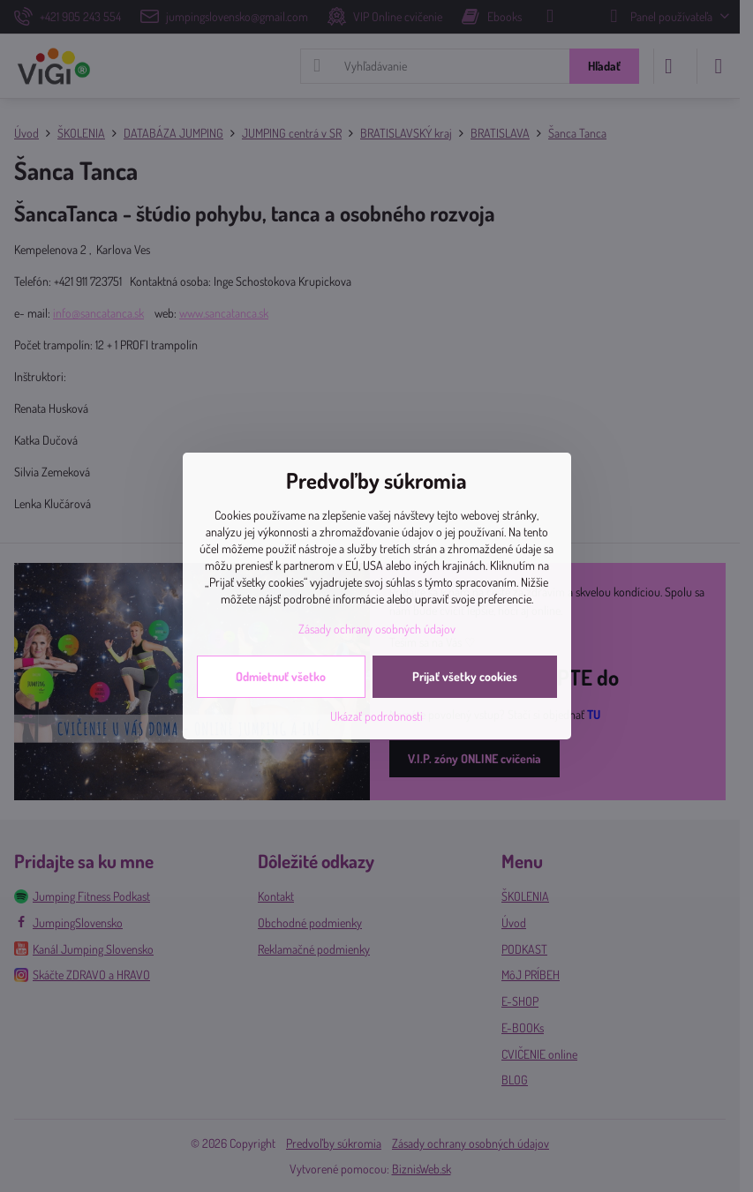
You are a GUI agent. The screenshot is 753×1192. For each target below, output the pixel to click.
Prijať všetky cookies (464, 676)
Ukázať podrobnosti (376, 715)
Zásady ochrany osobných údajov (377, 628)
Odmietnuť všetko (281, 676)
